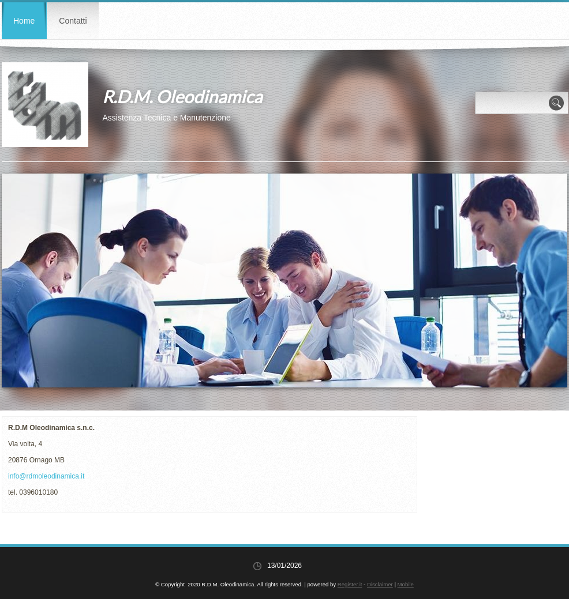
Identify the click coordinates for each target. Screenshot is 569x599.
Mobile (406, 584)
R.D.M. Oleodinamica (182, 96)
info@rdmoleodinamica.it (46, 476)
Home (24, 20)
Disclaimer (380, 584)
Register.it (350, 584)
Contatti (73, 20)
